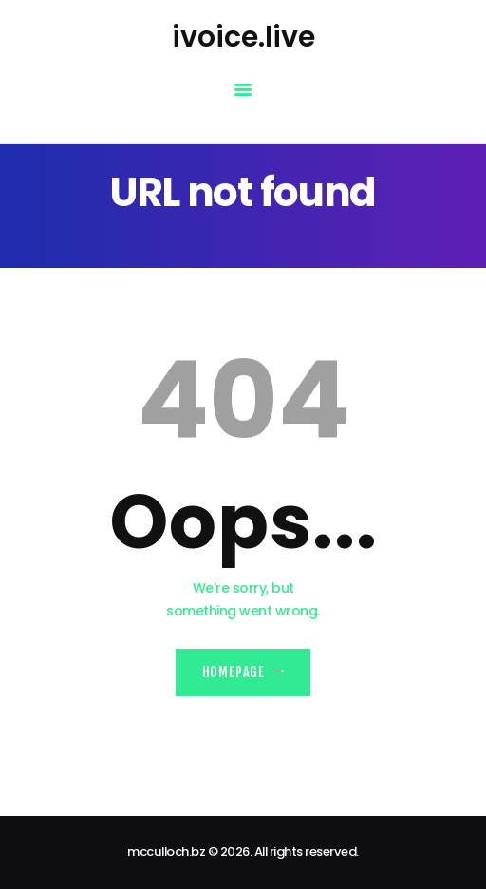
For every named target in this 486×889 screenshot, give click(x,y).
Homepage (233, 672)
